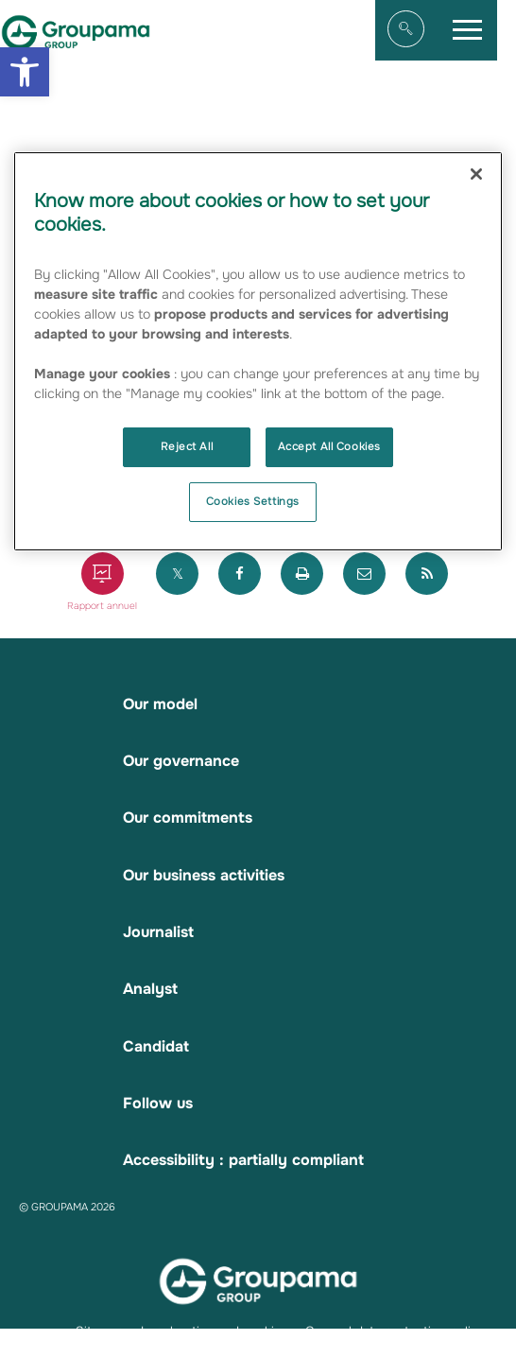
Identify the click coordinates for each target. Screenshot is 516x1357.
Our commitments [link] (187, 817)
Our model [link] (160, 704)
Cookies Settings (253, 501)
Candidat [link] (156, 1046)
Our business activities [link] (203, 875)
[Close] (476, 174)
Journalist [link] (158, 932)
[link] (24, 71)
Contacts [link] (102, 1348)
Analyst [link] (150, 989)
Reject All (187, 446)
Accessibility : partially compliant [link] (243, 1160)
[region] (258, 351)
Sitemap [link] (100, 1331)
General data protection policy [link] (395, 1331)
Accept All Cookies (329, 446)
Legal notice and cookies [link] (214, 1331)
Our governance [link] (181, 761)
